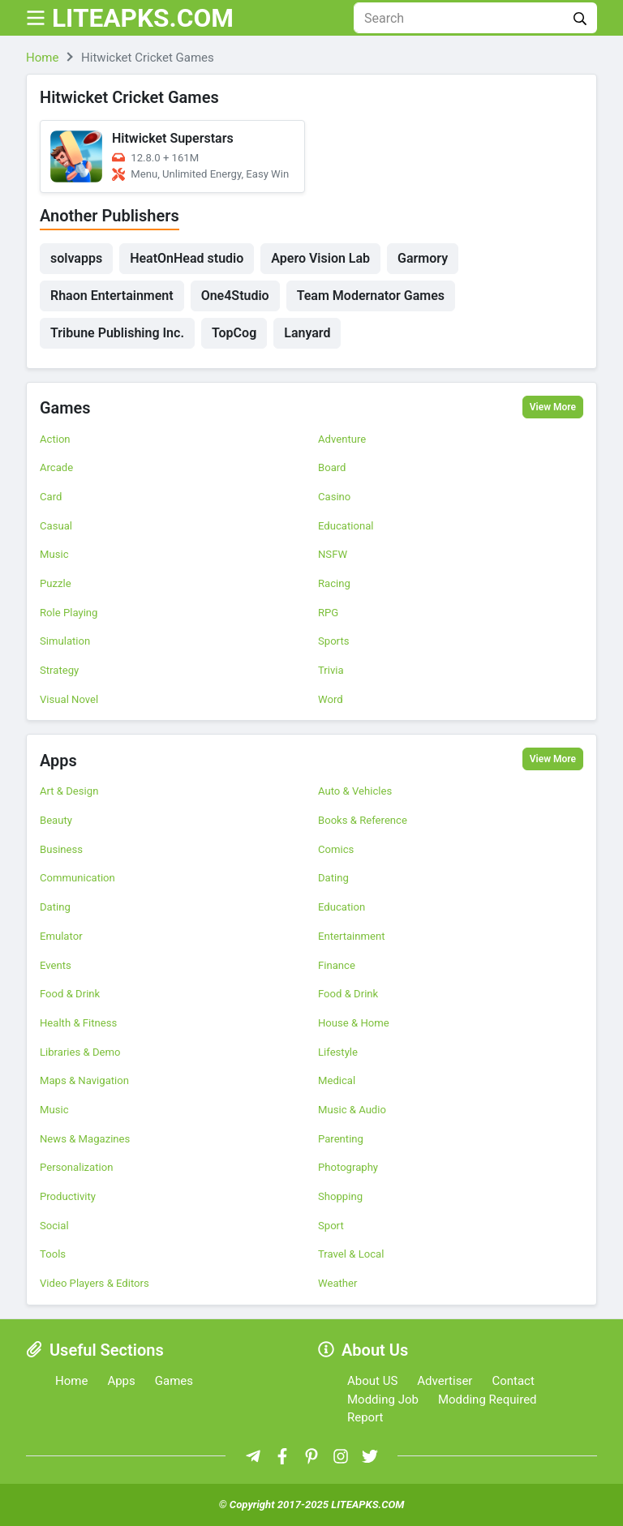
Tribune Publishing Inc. (117, 333)
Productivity (68, 1196)
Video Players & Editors (94, 1283)
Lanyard (307, 333)
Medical (336, 1080)
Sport (331, 1226)
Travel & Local (351, 1254)
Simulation (65, 641)
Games (65, 408)
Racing (334, 583)
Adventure (342, 439)
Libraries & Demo (80, 1052)
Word (330, 699)
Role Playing (68, 613)
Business (61, 849)
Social (54, 1226)
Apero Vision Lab (320, 258)
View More (553, 407)
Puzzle (55, 583)
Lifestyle (338, 1052)
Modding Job (383, 1399)
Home (71, 1381)
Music (54, 554)
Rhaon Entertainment (112, 295)
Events (55, 965)
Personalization (76, 1167)
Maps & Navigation (84, 1080)
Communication (77, 878)
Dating (333, 878)
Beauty (56, 820)
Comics (336, 849)
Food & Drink (70, 994)
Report (365, 1417)
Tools (53, 1254)
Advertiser (444, 1381)
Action (55, 439)
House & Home (353, 1023)
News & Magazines (85, 1139)
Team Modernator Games (371, 295)
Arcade (56, 467)
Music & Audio (352, 1110)
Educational (345, 526)
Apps (58, 760)
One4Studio (235, 295)
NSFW (332, 554)
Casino (334, 497)
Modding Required (487, 1399)
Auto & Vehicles (355, 791)
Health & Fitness (78, 1023)
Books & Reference (362, 820)
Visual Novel (69, 699)
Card (51, 497)
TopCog (234, 333)
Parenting (340, 1139)
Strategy (59, 670)
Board (332, 467)
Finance (336, 965)
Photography (348, 1167)
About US (372, 1381)
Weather (337, 1283)
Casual (56, 526)
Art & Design (69, 791)
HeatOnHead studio (186, 258)
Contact (513, 1381)
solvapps (76, 258)
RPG (328, 613)
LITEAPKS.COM (144, 17)
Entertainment (351, 936)
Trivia (331, 670)
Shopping (340, 1196)
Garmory (422, 258)
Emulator (61, 936)
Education (341, 907)
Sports (333, 641)
